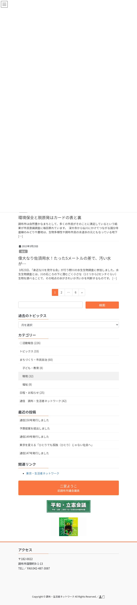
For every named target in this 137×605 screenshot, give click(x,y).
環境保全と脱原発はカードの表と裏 (49, 217)
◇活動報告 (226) (30, 343)
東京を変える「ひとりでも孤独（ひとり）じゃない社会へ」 (57, 445)
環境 (23, 251)
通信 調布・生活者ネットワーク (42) (43, 401)
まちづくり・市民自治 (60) (36, 360)
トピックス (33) (29, 351)
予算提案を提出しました (35, 428)
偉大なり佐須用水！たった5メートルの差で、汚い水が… (64, 260)
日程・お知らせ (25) (32, 393)
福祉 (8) (27, 384)
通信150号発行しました (34, 420)
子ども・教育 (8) (32, 368)
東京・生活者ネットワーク (42, 473)
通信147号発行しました (34, 453)
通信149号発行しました (34, 437)
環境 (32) (28, 376)
